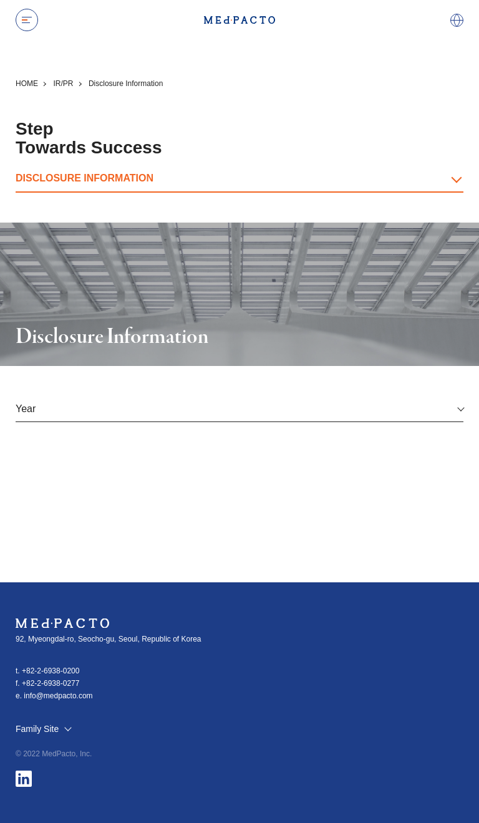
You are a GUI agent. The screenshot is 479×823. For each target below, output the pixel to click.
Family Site (43, 729)
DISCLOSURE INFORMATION (84, 178)
